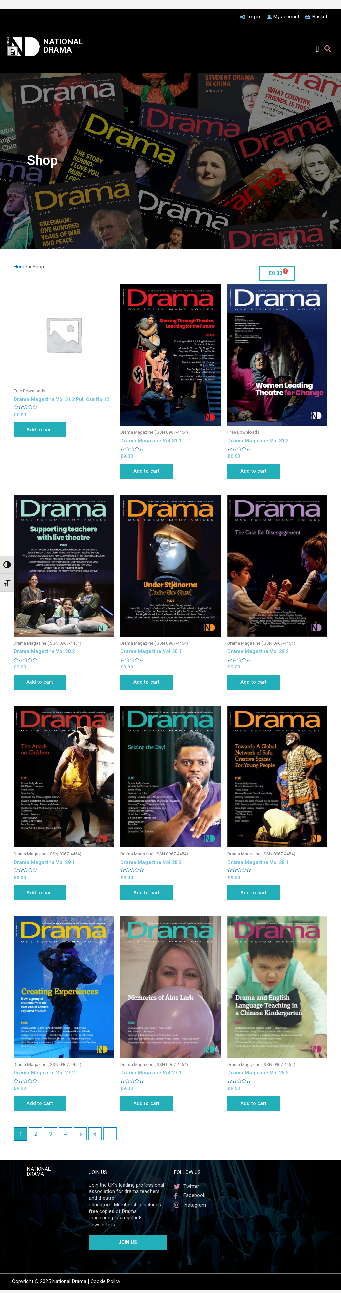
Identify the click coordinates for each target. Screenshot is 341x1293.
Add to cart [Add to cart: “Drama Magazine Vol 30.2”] (41, 683)
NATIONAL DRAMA (63, 46)
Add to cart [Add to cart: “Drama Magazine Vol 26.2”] (255, 1106)
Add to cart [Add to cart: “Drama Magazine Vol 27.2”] (41, 1106)
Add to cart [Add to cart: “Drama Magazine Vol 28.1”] (255, 895)
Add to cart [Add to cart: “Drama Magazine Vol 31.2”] (255, 472)
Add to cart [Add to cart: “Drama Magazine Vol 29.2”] (255, 683)
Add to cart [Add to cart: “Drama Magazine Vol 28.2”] (148, 895)
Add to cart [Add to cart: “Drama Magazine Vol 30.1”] (148, 683)
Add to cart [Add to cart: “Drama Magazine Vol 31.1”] (148, 472)
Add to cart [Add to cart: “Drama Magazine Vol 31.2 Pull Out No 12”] (41, 430)
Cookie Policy (106, 1285)
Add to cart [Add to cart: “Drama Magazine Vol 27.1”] (148, 1106)
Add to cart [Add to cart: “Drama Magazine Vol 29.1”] (41, 895)
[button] (317, 48)
